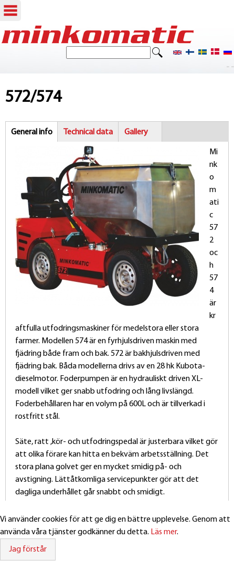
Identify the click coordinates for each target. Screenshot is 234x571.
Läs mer (164, 532)
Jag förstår (28, 549)
